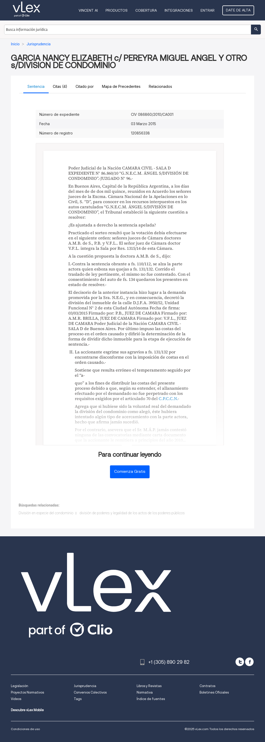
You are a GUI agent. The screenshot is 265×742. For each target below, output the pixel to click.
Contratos (207, 686)
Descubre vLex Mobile (27, 710)
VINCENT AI (88, 10)
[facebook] (249, 662)
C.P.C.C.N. (168, 398)
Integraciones (179, 10)
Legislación (19, 686)
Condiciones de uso (25, 729)
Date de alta (238, 10)
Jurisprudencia (85, 686)
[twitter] (239, 662)
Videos (16, 699)
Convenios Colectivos (90, 692)
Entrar (208, 10)
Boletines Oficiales (214, 692)
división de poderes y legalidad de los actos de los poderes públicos (132, 513)
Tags (78, 699)
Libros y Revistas (149, 686)
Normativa (145, 692)
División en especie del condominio (46, 513)
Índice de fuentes (151, 699)
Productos (117, 10)
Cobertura (146, 10)
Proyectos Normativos (27, 692)
